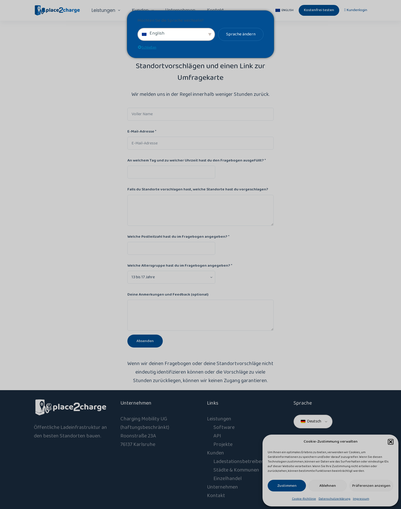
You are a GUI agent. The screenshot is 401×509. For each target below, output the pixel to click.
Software (224, 427)
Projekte (223, 444)
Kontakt (216, 495)
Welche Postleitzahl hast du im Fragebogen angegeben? (178, 237)
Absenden (145, 341)
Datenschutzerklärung (334, 498)
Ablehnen (327, 486)
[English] (284, 10)
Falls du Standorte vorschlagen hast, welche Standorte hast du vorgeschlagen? (197, 189)
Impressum (361, 498)
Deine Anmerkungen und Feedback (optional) (168, 294)
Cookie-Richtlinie (304, 498)
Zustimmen (287, 486)
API (217, 436)
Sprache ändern (241, 34)
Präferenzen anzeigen (371, 486)
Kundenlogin (355, 10)
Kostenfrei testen (319, 10)
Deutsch (311, 421)
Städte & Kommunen (236, 470)
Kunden (215, 453)
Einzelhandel (227, 478)
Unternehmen (222, 487)
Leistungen (106, 10)
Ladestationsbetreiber (238, 461)
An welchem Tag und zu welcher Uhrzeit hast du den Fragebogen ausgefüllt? (196, 160)
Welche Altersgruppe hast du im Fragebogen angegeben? (179, 266)
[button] (390, 441)
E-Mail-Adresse (141, 131)
